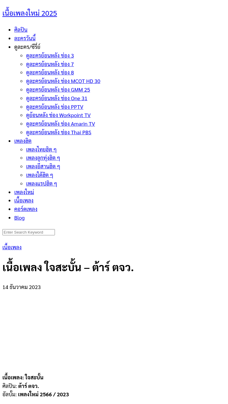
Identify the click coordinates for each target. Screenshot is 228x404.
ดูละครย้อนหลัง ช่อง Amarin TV (60, 123)
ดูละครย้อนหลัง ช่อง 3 (50, 55)
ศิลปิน (21, 29)
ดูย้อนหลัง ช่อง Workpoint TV (58, 114)
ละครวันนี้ (25, 38)
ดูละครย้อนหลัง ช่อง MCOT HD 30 (63, 80)
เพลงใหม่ (24, 192)
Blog (19, 217)
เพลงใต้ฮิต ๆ (39, 174)
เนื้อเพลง (24, 200)
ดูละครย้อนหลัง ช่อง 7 (50, 63)
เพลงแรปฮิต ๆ (41, 183)
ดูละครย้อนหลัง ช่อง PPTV (54, 106)
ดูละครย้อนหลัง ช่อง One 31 (56, 98)
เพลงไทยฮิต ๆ (41, 149)
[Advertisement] (114, 328)
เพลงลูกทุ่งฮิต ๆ (43, 157)
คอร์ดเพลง (25, 208)
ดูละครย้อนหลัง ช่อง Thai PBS (58, 132)
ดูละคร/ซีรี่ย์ (27, 46)
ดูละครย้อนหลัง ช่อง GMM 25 (58, 89)
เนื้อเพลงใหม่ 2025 (29, 12)
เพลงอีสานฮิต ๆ (43, 166)
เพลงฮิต (22, 140)
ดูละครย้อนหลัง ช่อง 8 (50, 72)
